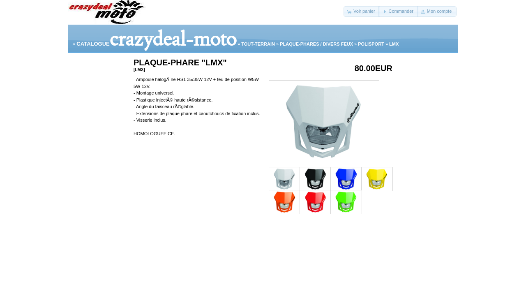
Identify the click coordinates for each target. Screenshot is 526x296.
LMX (394, 44)
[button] (362, 11)
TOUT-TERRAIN (258, 44)
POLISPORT (371, 44)
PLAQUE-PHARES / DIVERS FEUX (316, 44)
